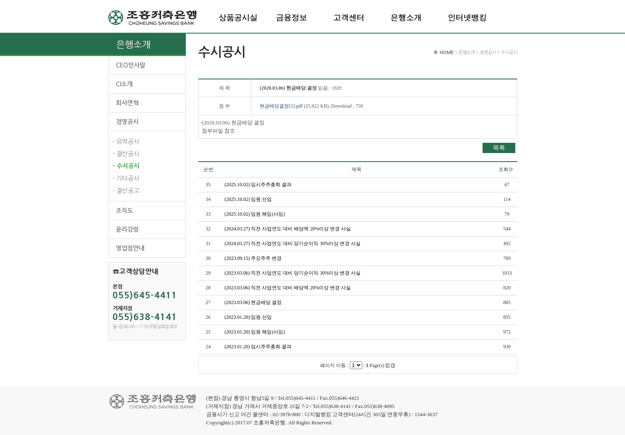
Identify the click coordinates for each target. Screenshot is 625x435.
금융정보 (291, 17)
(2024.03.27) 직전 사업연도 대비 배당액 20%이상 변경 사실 (288, 229)
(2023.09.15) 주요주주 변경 (253, 258)
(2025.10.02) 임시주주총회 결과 (258, 184)
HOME (447, 52)
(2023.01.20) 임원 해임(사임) (255, 332)
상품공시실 (238, 17)
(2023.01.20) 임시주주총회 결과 (258, 346)
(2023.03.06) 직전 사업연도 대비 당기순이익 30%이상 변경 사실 (293, 273)
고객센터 (348, 17)
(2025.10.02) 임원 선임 (248, 199)
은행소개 (406, 17)
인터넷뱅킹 (467, 17)
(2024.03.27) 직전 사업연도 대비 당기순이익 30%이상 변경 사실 (293, 243)
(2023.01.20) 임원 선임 (248, 317)
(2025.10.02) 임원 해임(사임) (255, 214)
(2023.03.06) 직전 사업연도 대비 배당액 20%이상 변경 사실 (288, 288)
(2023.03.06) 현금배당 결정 (253, 302)
